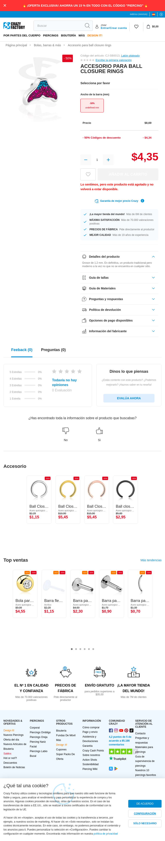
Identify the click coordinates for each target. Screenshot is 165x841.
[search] (57, 26)
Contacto (140, 733)
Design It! (94, 35)
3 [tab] (80, 649)
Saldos (7, 753)
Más (82, 35)
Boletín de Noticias (14, 767)
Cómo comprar (90, 727)
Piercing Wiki (89, 769)
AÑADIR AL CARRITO (128, 174)
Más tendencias (151, 560)
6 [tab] (93, 649)
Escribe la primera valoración (114, 60)
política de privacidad (106, 833)
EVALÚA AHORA (129, 398)
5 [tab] (89, 649)
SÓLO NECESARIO (145, 823)
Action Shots (89, 759)
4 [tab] (84, 649)
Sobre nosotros (91, 755)
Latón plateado (130, 55)
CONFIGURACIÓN (145, 813)
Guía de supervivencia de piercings (144, 761)
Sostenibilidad (90, 764)
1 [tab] (72, 649)
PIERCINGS (50, 35)
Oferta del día (11, 739)
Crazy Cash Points (93, 750)
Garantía (87, 745)
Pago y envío (90, 731)
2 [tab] (76, 649)
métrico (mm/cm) (138, 14)
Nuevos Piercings (13, 734)
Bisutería (68, 35)
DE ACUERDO (144, 803)
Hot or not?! (10, 758)
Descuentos (10, 762)
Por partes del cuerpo (21, 35)
